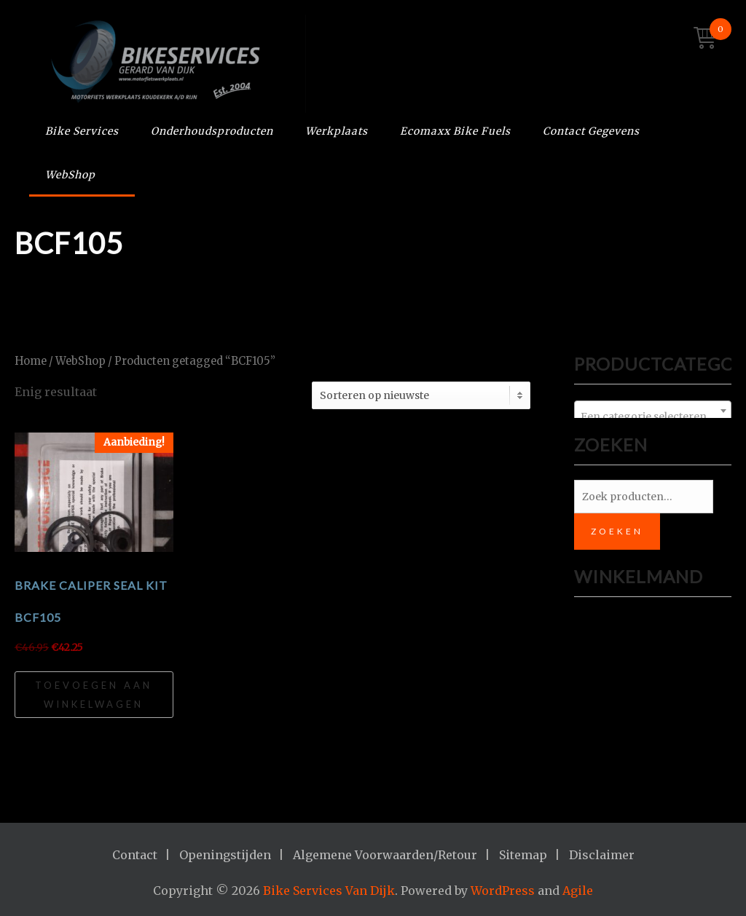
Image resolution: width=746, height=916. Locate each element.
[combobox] (652, 410)
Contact (134, 855)
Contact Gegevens (591, 131)
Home (31, 361)
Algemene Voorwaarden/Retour (385, 855)
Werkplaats (336, 131)
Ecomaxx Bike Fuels (455, 131)
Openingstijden (225, 855)
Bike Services (82, 131)
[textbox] (653, 416)
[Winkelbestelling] (421, 395)
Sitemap (523, 855)
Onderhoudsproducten (212, 131)
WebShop (70, 174)
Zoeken (617, 531)
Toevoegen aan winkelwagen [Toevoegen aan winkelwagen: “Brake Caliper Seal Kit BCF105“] (93, 694)
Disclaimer (602, 855)
